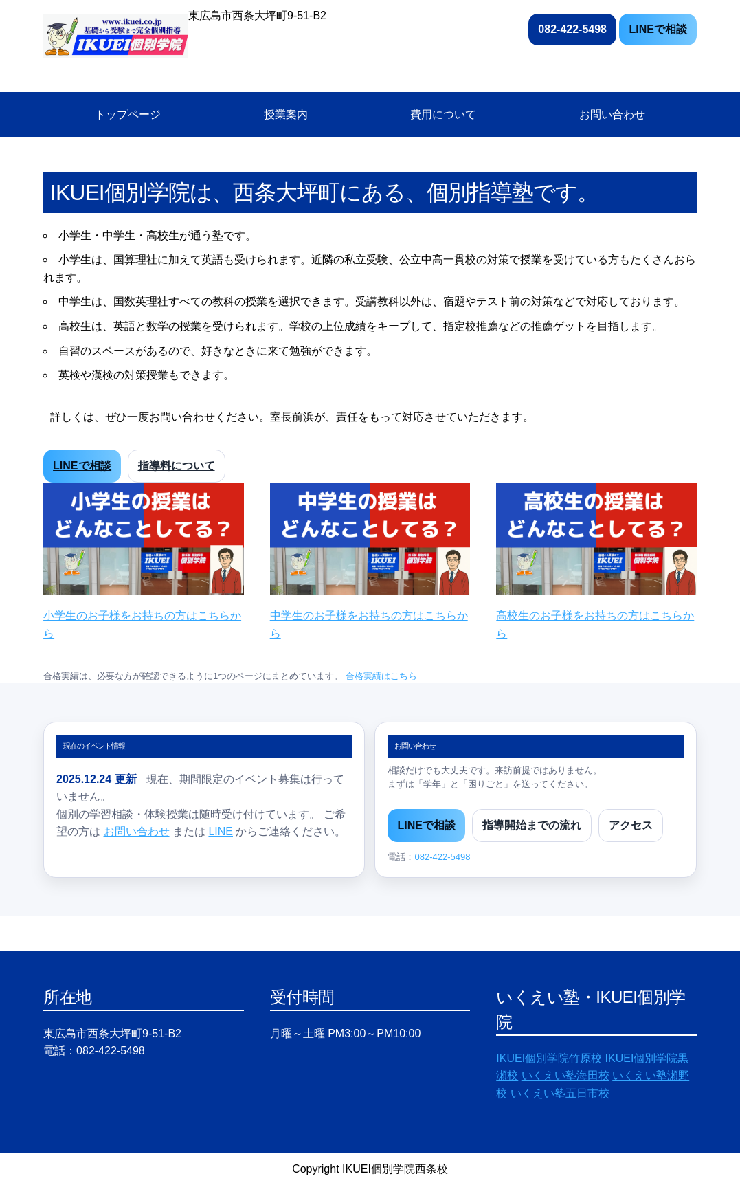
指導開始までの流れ (531, 825)
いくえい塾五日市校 (560, 1093)
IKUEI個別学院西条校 (395, 1169)
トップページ (128, 114)
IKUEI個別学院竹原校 (549, 1058)
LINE (220, 831)
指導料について (176, 466)
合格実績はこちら (381, 676)
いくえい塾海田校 (565, 1075)
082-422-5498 (572, 29)
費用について (443, 114)
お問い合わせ (612, 114)
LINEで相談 (657, 29)
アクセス (631, 825)
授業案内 (286, 114)
